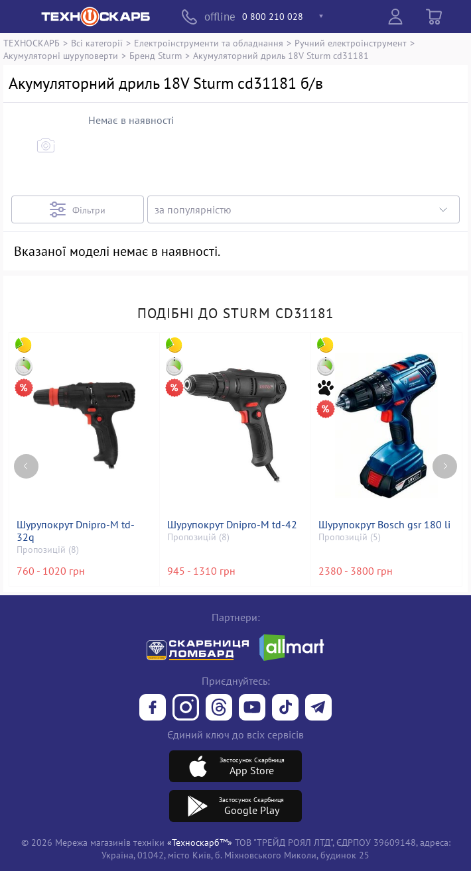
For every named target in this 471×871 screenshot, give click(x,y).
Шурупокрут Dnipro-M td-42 (232, 524)
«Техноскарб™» (199, 842)
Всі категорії (97, 42)
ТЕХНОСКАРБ (31, 42)
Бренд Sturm (155, 55)
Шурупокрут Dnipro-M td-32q (76, 531)
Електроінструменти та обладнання (208, 42)
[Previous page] (26, 466)
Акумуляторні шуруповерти (60, 55)
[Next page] (445, 466)
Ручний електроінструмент (351, 42)
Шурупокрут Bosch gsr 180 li (384, 524)
